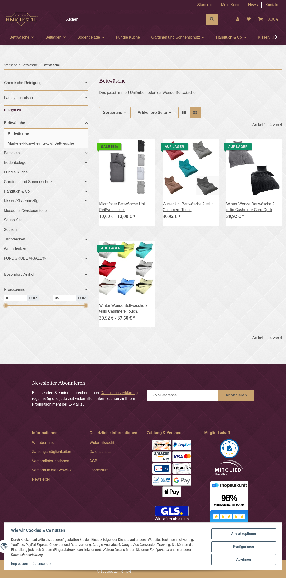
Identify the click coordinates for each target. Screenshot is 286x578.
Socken (10, 230)
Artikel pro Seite (152, 112)
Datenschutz (42, 564)
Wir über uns (43, 443)
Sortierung (112, 112)
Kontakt (271, 5)
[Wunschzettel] (249, 19)
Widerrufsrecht (102, 443)
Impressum (20, 564)
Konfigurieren (243, 547)
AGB (94, 461)
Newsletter (41, 479)
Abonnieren (236, 395)
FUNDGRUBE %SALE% (25, 258)
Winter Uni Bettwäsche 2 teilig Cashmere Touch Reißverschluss (188, 207)
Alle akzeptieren (243, 534)
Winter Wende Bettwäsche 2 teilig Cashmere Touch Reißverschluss (123, 308)
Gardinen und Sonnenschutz (28, 182)
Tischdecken (14, 239)
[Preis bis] (64, 298)
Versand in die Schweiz (52, 470)
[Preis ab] (15, 298)
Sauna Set (13, 220)
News (253, 5)
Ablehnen (243, 559)
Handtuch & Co (17, 191)
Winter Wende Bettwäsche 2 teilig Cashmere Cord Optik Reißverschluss (250, 207)
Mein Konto (231, 5)
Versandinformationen (50, 461)
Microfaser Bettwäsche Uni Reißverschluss (122, 207)
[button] (237, 19)
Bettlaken (12, 153)
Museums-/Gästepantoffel (26, 210)
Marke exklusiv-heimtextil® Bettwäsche (41, 143)
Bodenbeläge (15, 162)
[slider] (5, 305)
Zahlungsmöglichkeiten (51, 452)
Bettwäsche (14, 123)
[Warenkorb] (268, 19)
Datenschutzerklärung (119, 393)
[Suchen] (134, 19)
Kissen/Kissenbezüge (22, 201)
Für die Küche (16, 172)
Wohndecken (15, 249)
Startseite (205, 5)
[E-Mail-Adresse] (183, 395)
